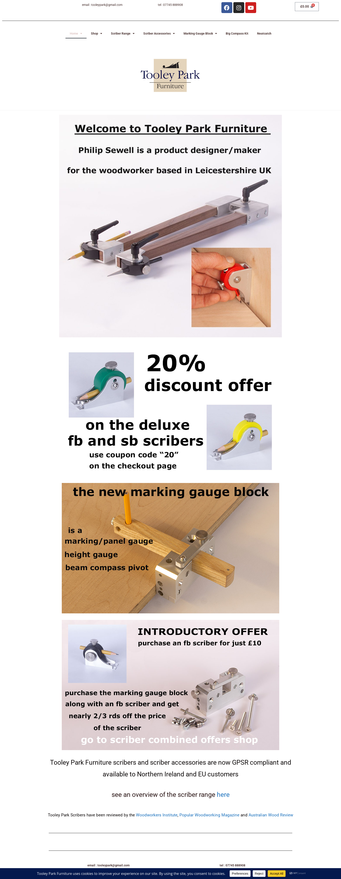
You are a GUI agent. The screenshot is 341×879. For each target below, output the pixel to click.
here (223, 794)
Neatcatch (264, 33)
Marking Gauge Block (200, 33)
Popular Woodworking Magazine (210, 814)
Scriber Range (123, 33)
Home (76, 33)
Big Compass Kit (237, 33)
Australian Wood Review (271, 814)
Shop (96, 33)
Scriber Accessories (159, 33)
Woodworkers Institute (156, 814)
